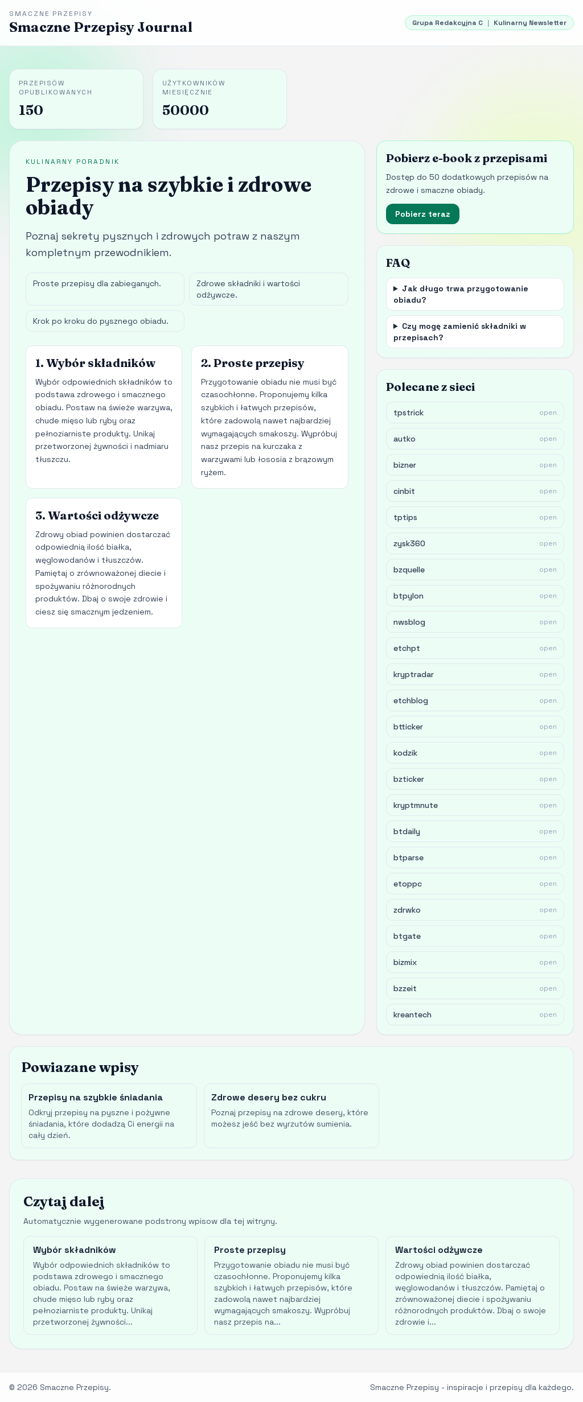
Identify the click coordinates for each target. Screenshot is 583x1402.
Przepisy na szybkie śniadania (95, 1097)
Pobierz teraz (422, 214)
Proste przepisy (250, 1250)
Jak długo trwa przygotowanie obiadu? (460, 294)
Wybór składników (74, 1250)
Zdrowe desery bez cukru (268, 1097)
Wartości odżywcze (439, 1250)
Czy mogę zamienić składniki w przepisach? (459, 332)
